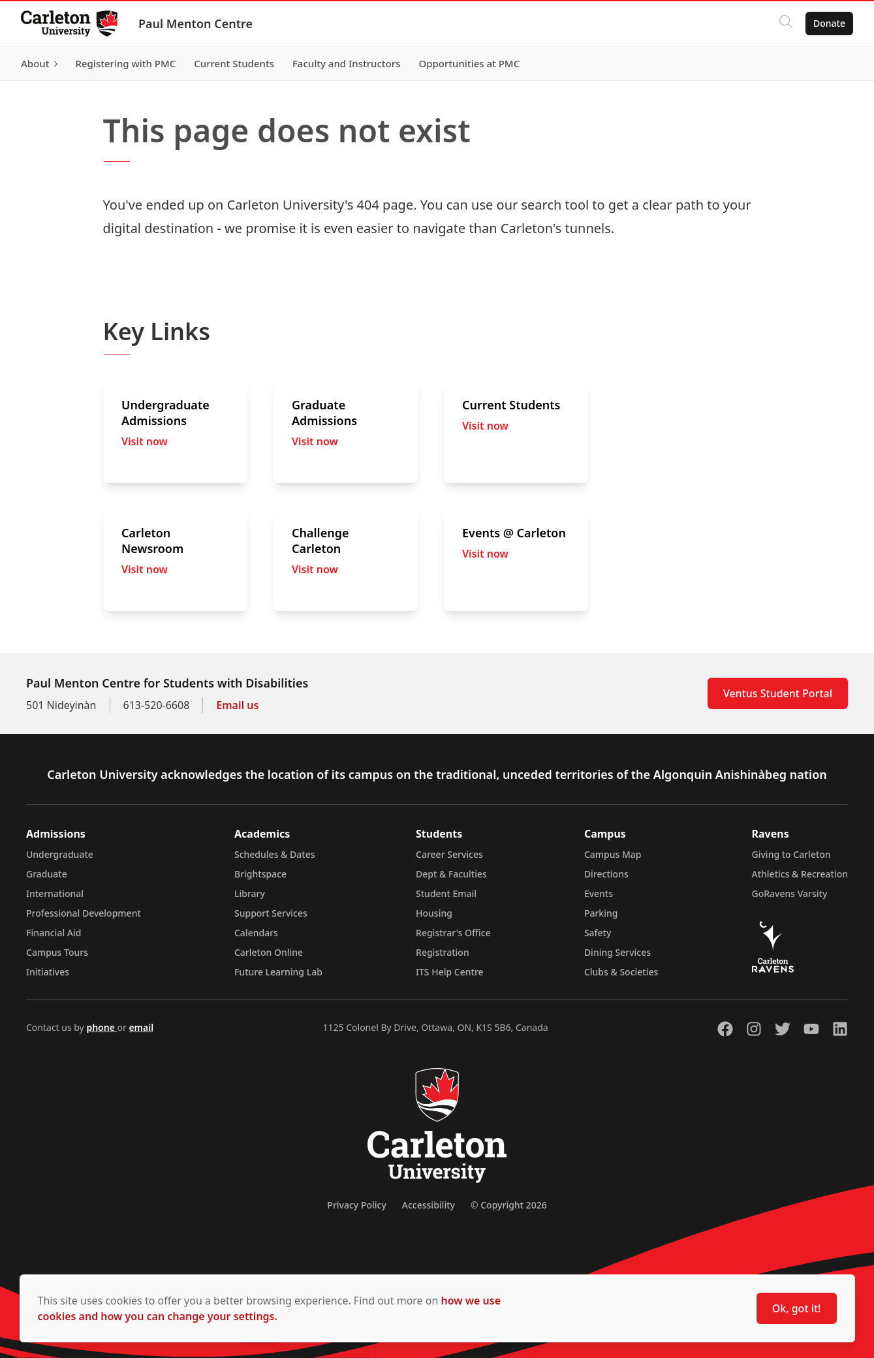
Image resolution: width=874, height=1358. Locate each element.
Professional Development (83, 913)
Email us (237, 705)
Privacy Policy (356, 1205)
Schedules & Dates (274, 854)
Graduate (46, 874)
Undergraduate (59, 854)
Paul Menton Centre (195, 23)
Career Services (449, 854)
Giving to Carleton (791, 854)
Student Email (446, 893)
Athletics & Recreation (800, 874)
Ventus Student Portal (777, 693)
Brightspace (260, 874)
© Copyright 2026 (509, 1205)
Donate (829, 23)
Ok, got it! (796, 1308)
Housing (434, 913)
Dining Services (617, 952)
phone (101, 1027)
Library (249, 893)
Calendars (256, 932)
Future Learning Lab (278, 972)
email (141, 1027)
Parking (601, 913)
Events (598, 893)
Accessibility (428, 1205)
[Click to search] (785, 23)
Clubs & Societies (621, 972)
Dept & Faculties (451, 874)
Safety (598, 932)
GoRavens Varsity (790, 893)
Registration (442, 952)
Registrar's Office (453, 932)
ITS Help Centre (450, 972)
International (55, 893)
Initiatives (47, 972)
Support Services (270, 913)
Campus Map (613, 854)
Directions (606, 874)
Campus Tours (57, 952)
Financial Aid (53, 932)
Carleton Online (268, 952)
